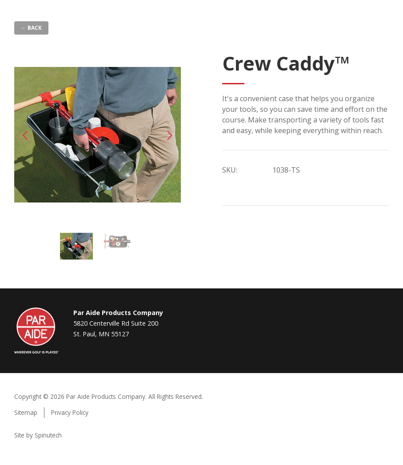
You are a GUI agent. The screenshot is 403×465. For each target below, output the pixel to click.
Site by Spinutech (38, 435)
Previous (25, 135)
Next (170, 135)
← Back (31, 28)
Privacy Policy (69, 412)
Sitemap (25, 412)
